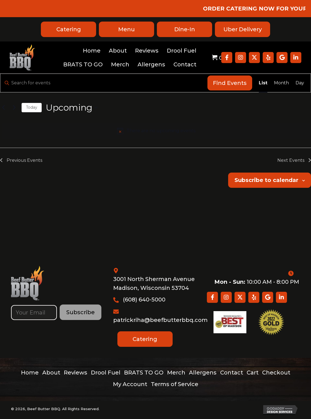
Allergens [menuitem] (203, 372)
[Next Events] (14, 107)
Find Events (230, 83)
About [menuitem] (51, 372)
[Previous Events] (3, 107)
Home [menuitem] (30, 372)
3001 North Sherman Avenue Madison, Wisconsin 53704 (154, 283)
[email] (34, 312)
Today (31, 107)
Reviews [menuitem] (75, 372)
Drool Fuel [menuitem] (105, 372)
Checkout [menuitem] (276, 372)
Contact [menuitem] (231, 372)
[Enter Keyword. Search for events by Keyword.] (103, 83)
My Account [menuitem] (130, 384)
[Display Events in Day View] (300, 83)
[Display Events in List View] (263, 83)
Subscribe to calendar (266, 180)
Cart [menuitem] (253, 372)
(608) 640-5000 (144, 299)
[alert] (156, 131)
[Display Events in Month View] (281, 83)
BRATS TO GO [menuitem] (144, 372)
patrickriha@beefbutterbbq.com (160, 320)
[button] (226, 57)
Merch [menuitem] (176, 372)
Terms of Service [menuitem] (174, 384)
